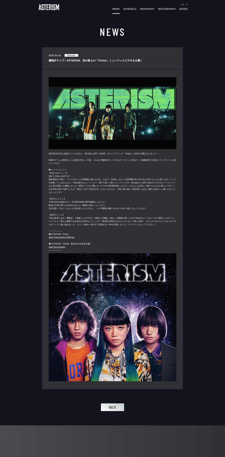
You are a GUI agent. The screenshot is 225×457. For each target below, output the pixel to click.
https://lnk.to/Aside (57, 247)
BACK (112, 407)
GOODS (183, 8)
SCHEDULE (130, 8)
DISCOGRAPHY (167, 8)
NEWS (116, 8)
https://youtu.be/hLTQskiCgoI (61, 237)
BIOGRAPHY (147, 8)
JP (182, 4)
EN (187, 4)
